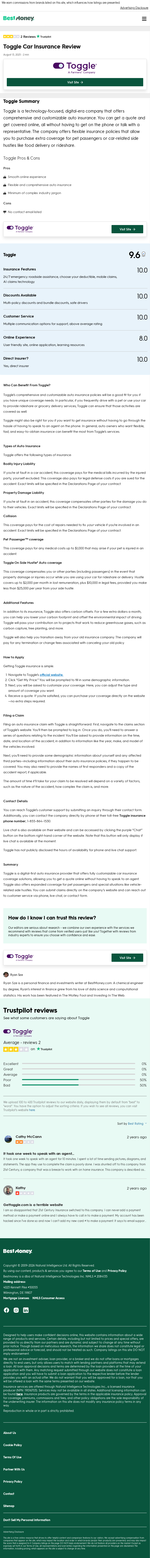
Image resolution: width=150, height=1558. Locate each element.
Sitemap (8, 1506)
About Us (9, 1433)
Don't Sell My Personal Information (26, 1520)
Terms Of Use (12, 1457)
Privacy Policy (12, 1481)
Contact (8, 1494)
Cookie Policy (12, 1445)
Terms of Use (32, 1545)
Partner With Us (14, 1469)
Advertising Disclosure (134, 7)
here (32, 1110)
